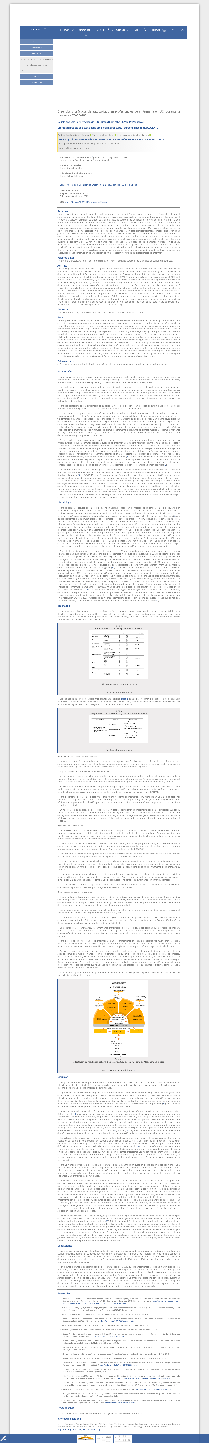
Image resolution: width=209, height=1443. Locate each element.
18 (107, 1221)
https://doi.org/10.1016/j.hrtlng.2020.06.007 (153, 1389)
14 (75, 1114)
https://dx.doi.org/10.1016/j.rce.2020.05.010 (109, 1336)
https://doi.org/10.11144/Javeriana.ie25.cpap (86, 202)
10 (113, 567)
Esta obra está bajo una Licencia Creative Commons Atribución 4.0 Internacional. (99, 184)
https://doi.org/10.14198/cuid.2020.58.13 (121, 1402)
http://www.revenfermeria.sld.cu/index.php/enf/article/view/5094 (144, 1378)
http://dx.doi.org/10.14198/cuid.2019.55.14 (118, 1321)
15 (115, 1130)
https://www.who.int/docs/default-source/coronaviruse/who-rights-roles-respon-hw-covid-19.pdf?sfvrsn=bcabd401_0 (121, 1302)
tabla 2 (124, 698)
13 (164, 1103)
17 (138, 1146)
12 (157, 600)
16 (127, 1130)
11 (87, 589)
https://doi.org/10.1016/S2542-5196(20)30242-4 (119, 1365)
